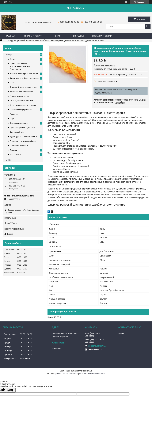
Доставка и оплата (102, 36)
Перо (12, 119)
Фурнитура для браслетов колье (24, 78)
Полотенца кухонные (19, 145)
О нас (57, 36)
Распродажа (15, 154)
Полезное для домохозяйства (23, 141)
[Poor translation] (11, 390)
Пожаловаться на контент (67, 374)
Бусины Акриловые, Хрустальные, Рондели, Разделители (20, 66)
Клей (12, 82)
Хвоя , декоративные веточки (23, 105)
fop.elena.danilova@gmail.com (20, 196)
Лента (12, 59)
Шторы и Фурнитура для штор (23, 87)
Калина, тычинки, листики (21, 100)
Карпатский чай (16, 132)
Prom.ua (88, 371)
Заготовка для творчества (21, 92)
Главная (10, 36)
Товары (9, 54)
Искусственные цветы (19, 96)
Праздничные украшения (21, 109)
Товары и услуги (33, 36)
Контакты (78, 36)
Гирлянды (14, 114)
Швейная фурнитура (19, 123)
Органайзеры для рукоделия (22, 127)
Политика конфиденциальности (92, 374)
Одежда (13, 150)
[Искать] (148, 26)
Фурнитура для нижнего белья (23, 136)
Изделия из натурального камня (24, 74)
